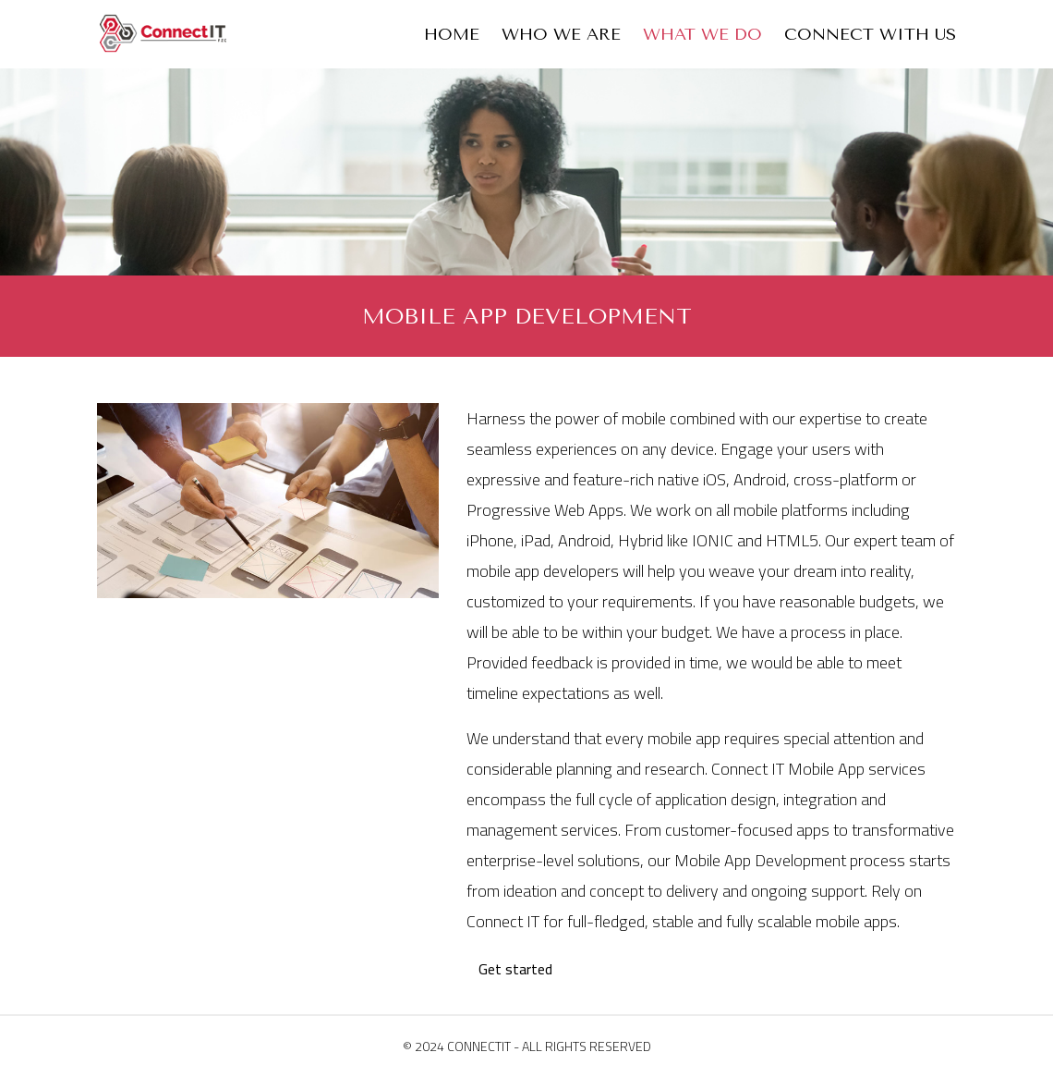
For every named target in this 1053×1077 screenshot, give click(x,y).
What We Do (702, 34)
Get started (515, 969)
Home (451, 34)
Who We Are (561, 34)
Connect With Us (870, 34)
